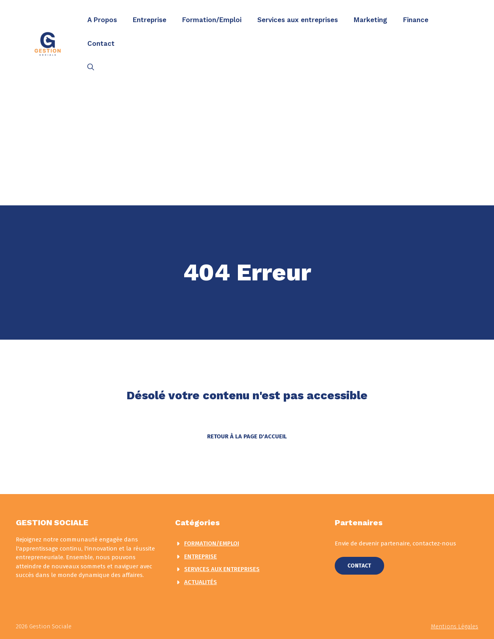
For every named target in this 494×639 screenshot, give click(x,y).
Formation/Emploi (211, 20)
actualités (200, 582)
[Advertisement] (247, 146)
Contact (101, 43)
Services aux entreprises (297, 20)
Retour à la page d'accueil (247, 436)
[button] (90, 67)
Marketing (370, 20)
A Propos (102, 20)
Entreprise (149, 20)
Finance (415, 20)
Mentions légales (454, 626)
